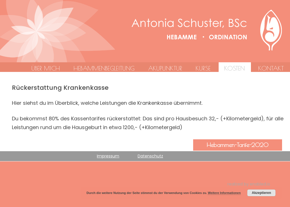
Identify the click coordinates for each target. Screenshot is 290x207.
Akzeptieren (261, 193)
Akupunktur (165, 68)
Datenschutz (150, 156)
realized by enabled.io (248, 184)
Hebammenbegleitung (104, 68)
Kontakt (271, 68)
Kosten (234, 68)
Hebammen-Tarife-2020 (237, 145)
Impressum (108, 156)
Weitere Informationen (224, 193)
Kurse (203, 68)
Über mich (45, 68)
